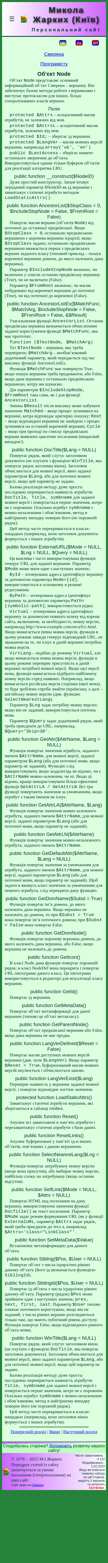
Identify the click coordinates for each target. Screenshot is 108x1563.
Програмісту (54, 64)
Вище (54, 1502)
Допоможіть (60, 1517)
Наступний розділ (80, 1502)
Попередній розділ (28, 1502)
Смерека (54, 54)
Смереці (38, 1556)
